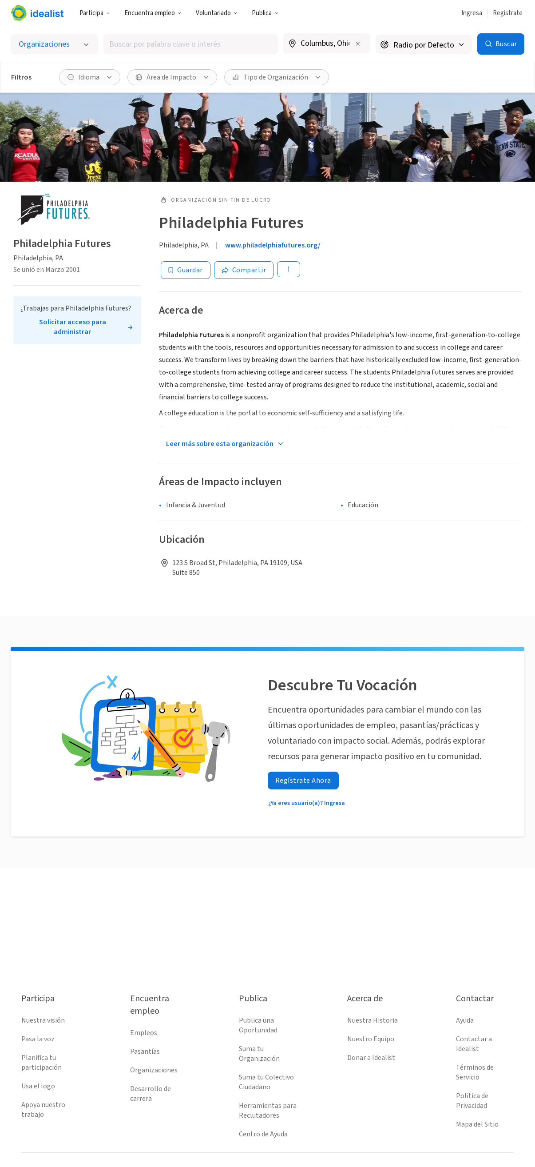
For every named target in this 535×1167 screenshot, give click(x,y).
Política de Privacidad (472, 1101)
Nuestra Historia (372, 1020)
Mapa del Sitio (477, 1124)
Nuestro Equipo (370, 1039)
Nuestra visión (43, 1020)
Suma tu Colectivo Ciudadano (266, 1082)
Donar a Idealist (371, 1058)
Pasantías (145, 1051)
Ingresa (471, 13)
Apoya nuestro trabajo (43, 1109)
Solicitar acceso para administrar (72, 327)
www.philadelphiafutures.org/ (273, 245)
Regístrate (508, 13)
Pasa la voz (38, 1039)
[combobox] (190, 44)
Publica (265, 13)
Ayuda (465, 1020)
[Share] (244, 270)
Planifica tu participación (41, 1062)
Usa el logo (38, 1086)
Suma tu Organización (259, 1053)
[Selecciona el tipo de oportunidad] (54, 44)
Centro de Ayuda (263, 1134)
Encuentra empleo (153, 13)
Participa (94, 13)
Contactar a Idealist (474, 1044)
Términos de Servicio (475, 1072)
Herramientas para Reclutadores (268, 1110)
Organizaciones (154, 1070)
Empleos (143, 1033)
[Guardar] (185, 270)
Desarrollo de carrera (150, 1093)
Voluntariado (217, 13)
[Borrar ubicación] (358, 43)
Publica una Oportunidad (258, 1025)
